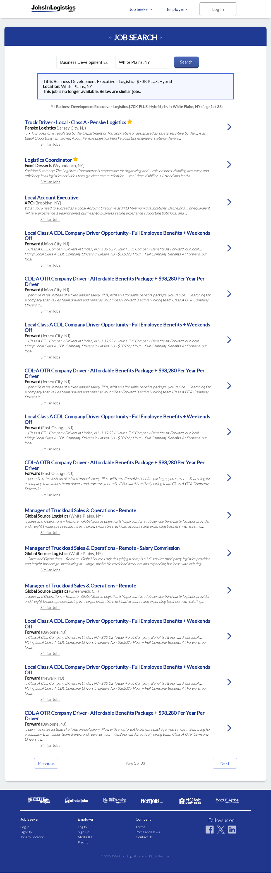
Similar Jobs (50, 144)
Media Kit (85, 837)
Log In (218, 9)
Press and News (148, 832)
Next (222, 763)
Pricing (83, 842)
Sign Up (26, 832)
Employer (177, 9)
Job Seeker (140, 9)
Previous (48, 763)
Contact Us (144, 837)
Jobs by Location (32, 837)
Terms (140, 827)
